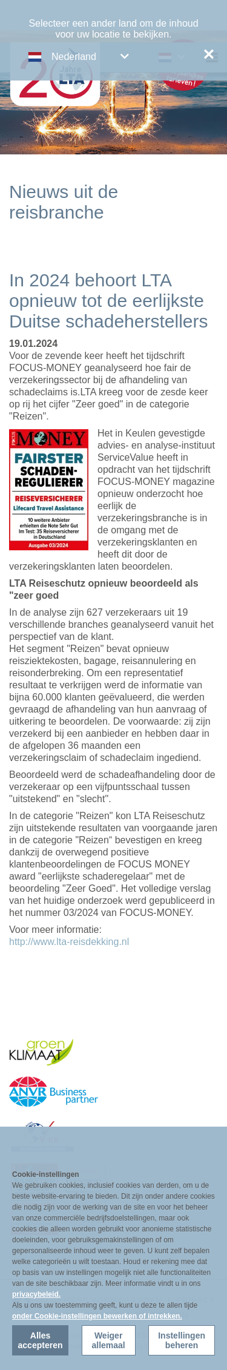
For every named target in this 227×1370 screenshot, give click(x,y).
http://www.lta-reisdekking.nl (69, 942)
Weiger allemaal (108, 1340)
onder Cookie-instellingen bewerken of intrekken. (97, 1316)
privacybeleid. (36, 1294)
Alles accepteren (40, 1340)
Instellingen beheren (181, 1340)
